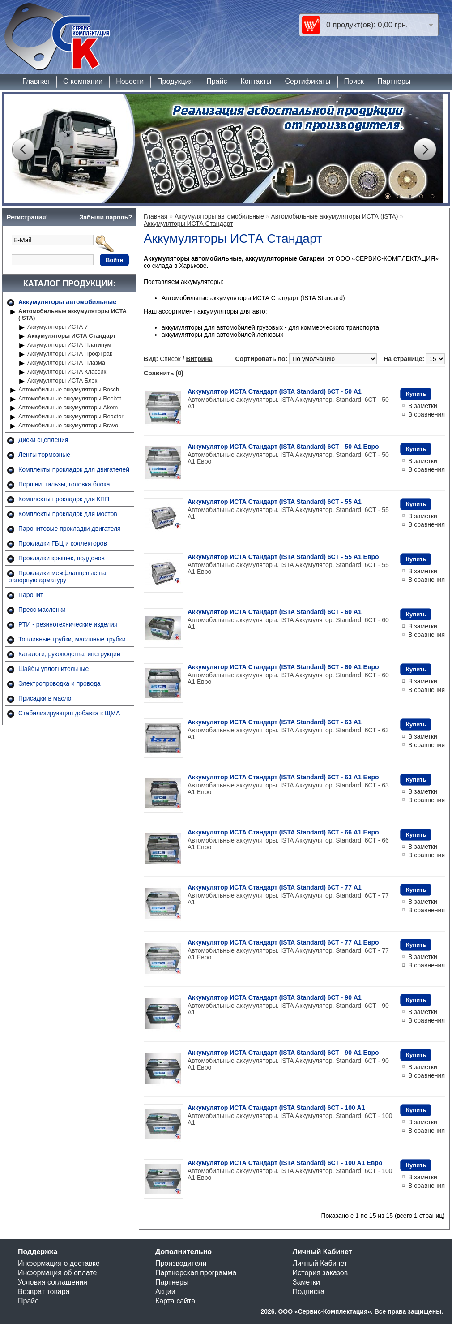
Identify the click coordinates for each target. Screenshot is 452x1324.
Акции (165, 1291)
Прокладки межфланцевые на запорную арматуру (57, 576)
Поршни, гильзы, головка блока (64, 484)
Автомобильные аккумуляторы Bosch (68, 389)
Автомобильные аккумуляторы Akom (68, 407)
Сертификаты (307, 81)
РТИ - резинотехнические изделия (67, 624)
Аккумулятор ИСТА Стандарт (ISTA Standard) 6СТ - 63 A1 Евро (283, 777)
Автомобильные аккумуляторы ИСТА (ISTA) (72, 314)
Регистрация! (27, 217)
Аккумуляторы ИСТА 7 (57, 326)
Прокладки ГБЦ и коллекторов (62, 543)
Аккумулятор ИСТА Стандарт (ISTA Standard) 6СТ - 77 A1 (275, 887)
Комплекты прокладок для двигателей (73, 469)
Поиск (354, 81)
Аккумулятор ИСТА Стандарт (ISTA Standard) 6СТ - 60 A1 (275, 611)
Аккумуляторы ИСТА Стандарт (71, 335)
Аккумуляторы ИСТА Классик (66, 371)
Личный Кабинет (320, 1263)
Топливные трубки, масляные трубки (71, 639)
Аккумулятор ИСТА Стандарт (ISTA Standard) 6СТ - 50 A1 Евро (283, 446)
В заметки (422, 405)
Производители (181, 1263)
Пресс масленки (42, 609)
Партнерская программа (195, 1273)
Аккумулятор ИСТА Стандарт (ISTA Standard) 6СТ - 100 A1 (276, 1107)
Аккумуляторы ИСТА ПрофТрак (69, 353)
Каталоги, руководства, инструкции (69, 654)
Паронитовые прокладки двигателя (69, 528)
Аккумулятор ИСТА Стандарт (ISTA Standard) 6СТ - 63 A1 (275, 722)
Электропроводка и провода (59, 683)
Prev (22, 149)
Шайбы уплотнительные (53, 668)
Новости (130, 81)
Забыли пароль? (105, 217)
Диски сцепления (43, 439)
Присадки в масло (44, 698)
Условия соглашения (52, 1282)
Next (424, 149)
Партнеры (393, 81)
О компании (82, 81)
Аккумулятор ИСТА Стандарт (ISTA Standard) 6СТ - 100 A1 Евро (285, 1162)
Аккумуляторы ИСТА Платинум (69, 344)
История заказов (320, 1273)
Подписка (308, 1291)
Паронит (30, 594)
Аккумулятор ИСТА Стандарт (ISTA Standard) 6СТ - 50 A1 (275, 391)
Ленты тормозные (44, 454)
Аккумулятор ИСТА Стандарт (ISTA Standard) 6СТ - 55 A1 (275, 501)
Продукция (175, 81)
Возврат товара (44, 1291)
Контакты (255, 81)
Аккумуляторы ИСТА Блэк (62, 380)
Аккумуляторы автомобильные (67, 301)
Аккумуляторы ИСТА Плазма (66, 362)
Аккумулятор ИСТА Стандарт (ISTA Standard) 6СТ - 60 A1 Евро (283, 667)
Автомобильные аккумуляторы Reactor (71, 416)
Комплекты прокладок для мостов (67, 513)
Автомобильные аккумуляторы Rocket (69, 398)
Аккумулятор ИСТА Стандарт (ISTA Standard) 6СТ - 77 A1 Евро (283, 942)
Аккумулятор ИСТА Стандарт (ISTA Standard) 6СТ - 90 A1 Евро (283, 1052)
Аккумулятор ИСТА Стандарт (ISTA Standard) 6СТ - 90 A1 (275, 997)
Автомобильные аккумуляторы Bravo (68, 425)
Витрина (199, 358)
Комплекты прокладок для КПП (63, 499)
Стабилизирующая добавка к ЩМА (69, 713)
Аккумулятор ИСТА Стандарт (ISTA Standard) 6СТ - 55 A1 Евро (283, 556)
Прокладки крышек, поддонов (61, 558)
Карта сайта (175, 1301)
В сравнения (426, 414)
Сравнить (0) (163, 373)
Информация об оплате (57, 1273)
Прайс (216, 81)
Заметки (306, 1282)
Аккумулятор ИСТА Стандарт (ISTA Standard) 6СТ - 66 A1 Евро (283, 832)
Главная (36, 81)
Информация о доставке (59, 1263)
